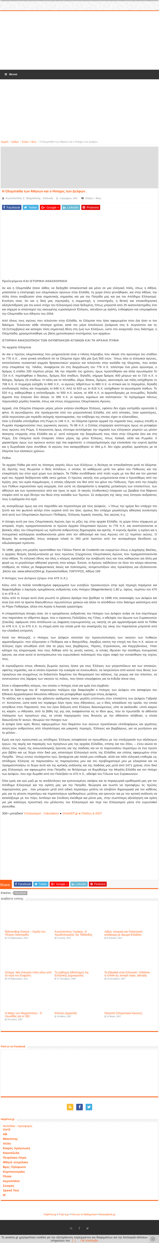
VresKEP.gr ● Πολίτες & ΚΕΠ (82, 813)
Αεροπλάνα (11, 1181)
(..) (74, 1240)
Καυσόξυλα (11, 1153)
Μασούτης (10, 1138)
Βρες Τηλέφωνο (14, 1167)
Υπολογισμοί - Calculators (41, 813)
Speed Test (11, 1190)
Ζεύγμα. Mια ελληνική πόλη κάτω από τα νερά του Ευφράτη (28, 974)
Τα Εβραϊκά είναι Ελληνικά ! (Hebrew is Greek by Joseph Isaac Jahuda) (127, 974)
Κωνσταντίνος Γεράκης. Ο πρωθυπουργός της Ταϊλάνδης (73, 933)
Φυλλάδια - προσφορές (17, 1126)
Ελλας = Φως (29, 141)
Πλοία (7, 1176)
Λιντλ (7, 1129)
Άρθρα (15, 141)
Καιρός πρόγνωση (16, 1148)
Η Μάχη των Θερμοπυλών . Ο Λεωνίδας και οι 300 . (23, 1015)
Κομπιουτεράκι (14, 1171)
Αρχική (4, 141)
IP (4, 1195)
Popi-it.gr (64, 1214)
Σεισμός (9, 1185)
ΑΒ (5, 1134)
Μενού (10, 74)
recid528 (20, 893)
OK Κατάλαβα (89, 1240)
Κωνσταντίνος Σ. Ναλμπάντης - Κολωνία (29, 198)
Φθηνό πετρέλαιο (15, 1162)
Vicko (7, 1143)
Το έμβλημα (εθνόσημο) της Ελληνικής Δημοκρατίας (72, 974)
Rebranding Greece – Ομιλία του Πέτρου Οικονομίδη (25, 933)
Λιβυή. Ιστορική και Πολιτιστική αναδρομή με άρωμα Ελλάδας (123, 933)
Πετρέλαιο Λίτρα (14, 1157)
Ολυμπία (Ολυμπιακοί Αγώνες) (123, 1013)
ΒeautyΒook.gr (107, 1214)
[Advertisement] (79, 40)
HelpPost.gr (50, 1214)
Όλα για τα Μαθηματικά (84, 1214)
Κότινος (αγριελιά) (66, 1013)
